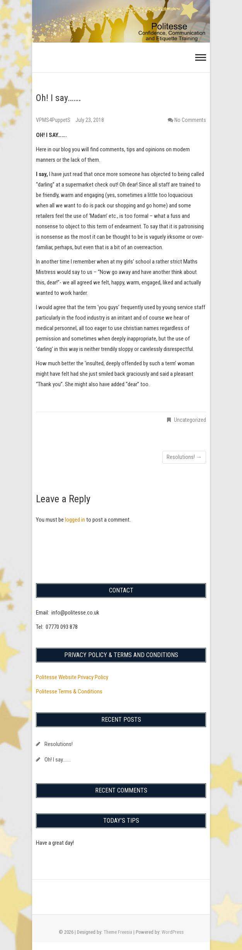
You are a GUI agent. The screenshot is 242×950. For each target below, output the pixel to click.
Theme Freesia (118, 932)
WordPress (173, 932)
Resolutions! (184, 457)
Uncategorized (190, 420)
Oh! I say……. (57, 759)
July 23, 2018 (89, 120)
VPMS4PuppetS (54, 120)
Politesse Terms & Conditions (69, 691)
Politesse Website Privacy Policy (72, 677)
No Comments (190, 120)
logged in (75, 519)
